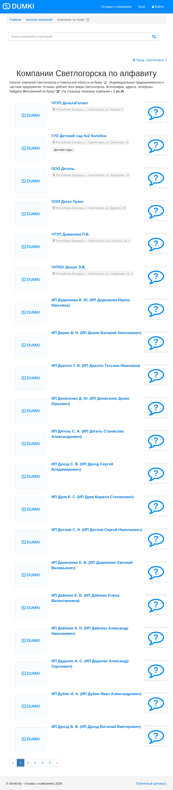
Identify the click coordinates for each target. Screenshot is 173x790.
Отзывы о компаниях (116, 6)
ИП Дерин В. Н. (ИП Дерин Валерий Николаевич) (96, 333)
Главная (15, 19)
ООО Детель (63, 169)
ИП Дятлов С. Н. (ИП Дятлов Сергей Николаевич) (96, 530)
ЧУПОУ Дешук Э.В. (68, 267)
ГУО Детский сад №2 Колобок (78, 136)
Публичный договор (150, 783)
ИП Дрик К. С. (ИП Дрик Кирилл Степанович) (92, 497)
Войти (158, 6)
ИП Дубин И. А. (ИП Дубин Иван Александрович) (96, 694)
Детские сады (63, 149)
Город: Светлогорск (150, 60)
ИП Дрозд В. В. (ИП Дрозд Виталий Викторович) (96, 727)
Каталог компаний (39, 19)
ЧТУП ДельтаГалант (69, 103)
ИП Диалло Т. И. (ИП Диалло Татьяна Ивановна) (95, 366)
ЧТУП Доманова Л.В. (70, 234)
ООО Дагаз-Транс (67, 201)
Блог (142, 6)
